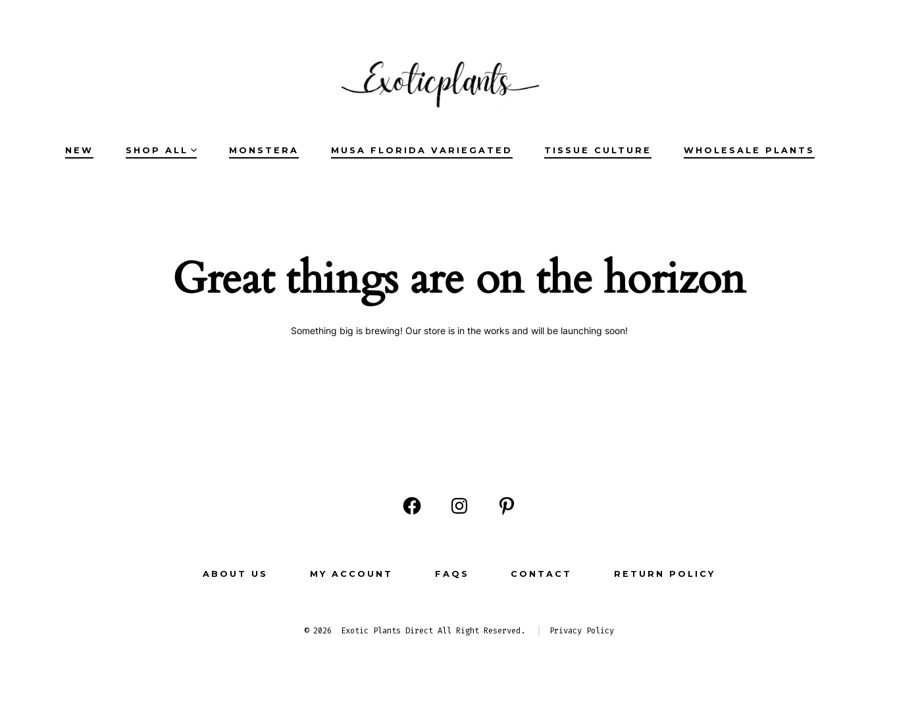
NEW (79, 150)
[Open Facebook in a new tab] (412, 506)
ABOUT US (235, 574)
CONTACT (541, 574)
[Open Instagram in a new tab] (459, 506)
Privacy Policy (581, 631)
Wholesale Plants (749, 150)
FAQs (452, 574)
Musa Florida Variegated (422, 150)
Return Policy (664, 574)
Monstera (264, 150)
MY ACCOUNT (351, 574)
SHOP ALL (161, 150)
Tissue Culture (597, 150)
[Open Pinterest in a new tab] (507, 506)
